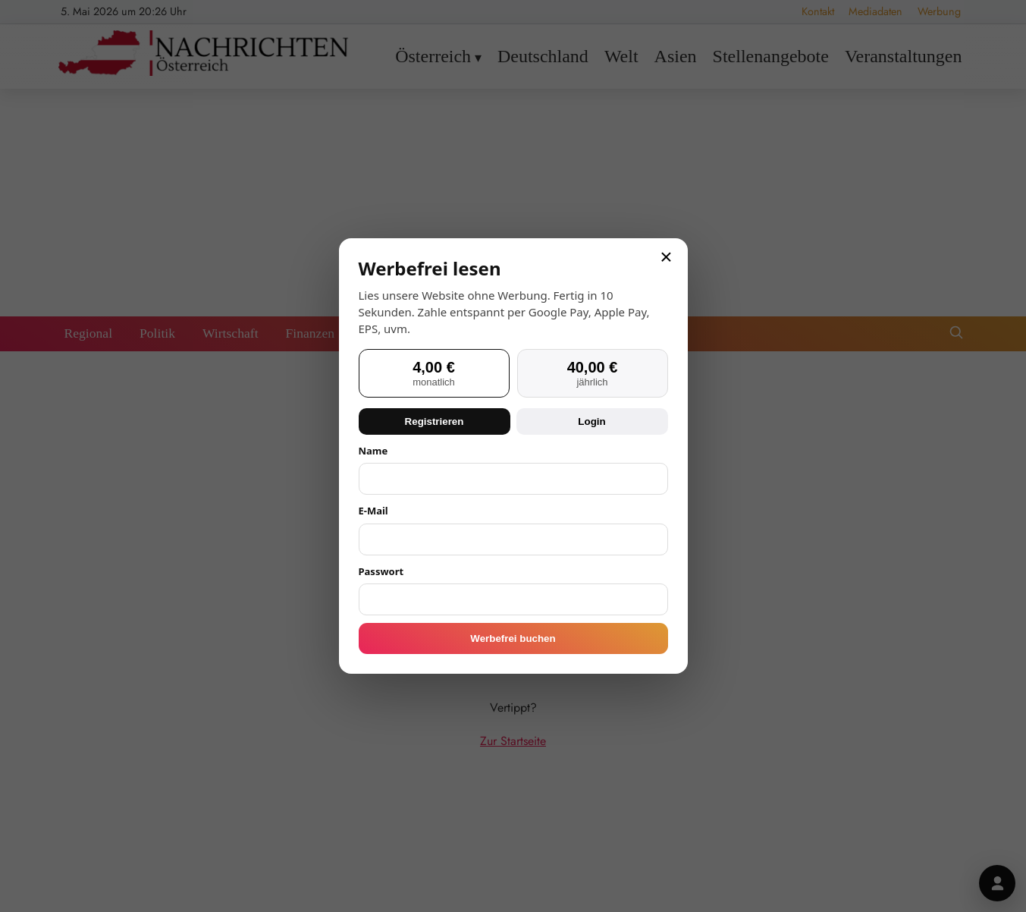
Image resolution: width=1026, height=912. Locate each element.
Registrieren (434, 421)
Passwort (381, 571)
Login (591, 421)
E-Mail (373, 510)
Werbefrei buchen (512, 638)
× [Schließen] (666, 257)
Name (373, 451)
